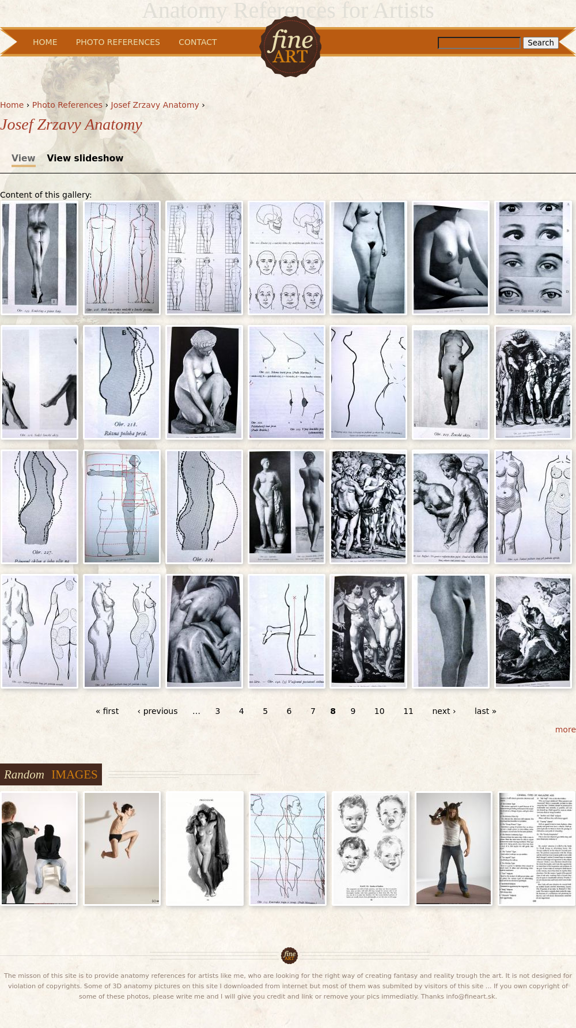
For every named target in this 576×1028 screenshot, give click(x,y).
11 (408, 711)
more (565, 729)
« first (107, 711)
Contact (198, 42)
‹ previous (158, 711)
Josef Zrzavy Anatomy (155, 104)
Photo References (67, 104)
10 (379, 711)
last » (486, 711)
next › (444, 711)
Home (12, 104)
